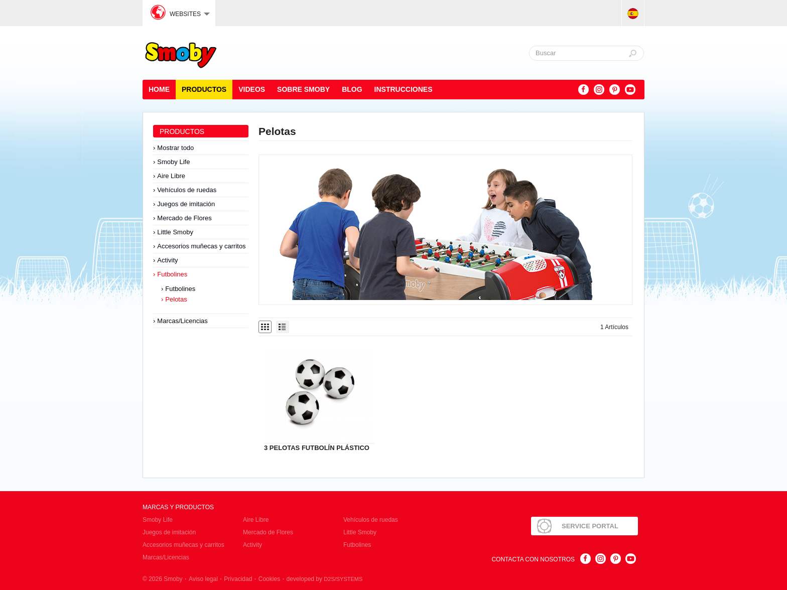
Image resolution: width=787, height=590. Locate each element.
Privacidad (238, 578)
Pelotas (176, 299)
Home (159, 89)
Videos (251, 89)
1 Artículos (614, 327)
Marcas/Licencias (182, 321)
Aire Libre (171, 176)
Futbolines (172, 274)
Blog (352, 89)
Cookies (269, 578)
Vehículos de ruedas (186, 190)
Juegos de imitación (186, 204)
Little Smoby (175, 232)
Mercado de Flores (184, 218)
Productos (204, 89)
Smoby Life (173, 162)
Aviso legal (203, 578)
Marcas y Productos (178, 507)
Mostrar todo (175, 148)
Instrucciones (403, 89)
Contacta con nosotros (533, 559)
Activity (167, 260)
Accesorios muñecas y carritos (201, 246)
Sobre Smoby (303, 89)
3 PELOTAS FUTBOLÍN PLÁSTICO (316, 448)
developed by (325, 578)
